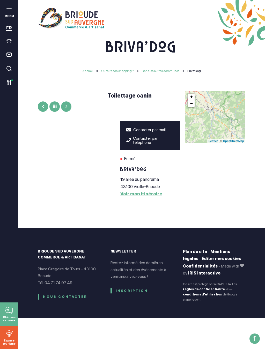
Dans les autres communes (161, 71)
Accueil (88, 71)
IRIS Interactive (204, 273)
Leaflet (213, 141)
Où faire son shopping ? (117, 71)
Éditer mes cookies (221, 258)
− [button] (191, 104)
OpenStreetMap (233, 141)
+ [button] (191, 97)
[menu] (9, 13)
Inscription (132, 291)
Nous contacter (65, 297)
